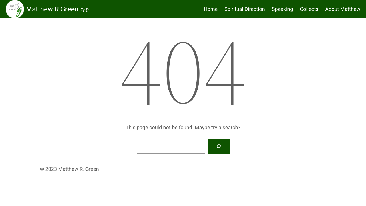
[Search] (219, 146)
